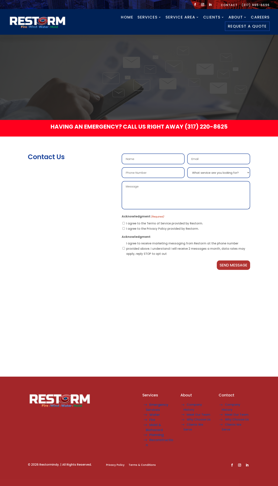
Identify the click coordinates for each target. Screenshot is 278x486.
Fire (152, 419)
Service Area (180, 17)
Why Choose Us (199, 419)
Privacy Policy (115, 465)
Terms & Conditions (142, 465)
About (235, 17)
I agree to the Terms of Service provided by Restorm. (164, 223)
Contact (229, 5)
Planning (156, 434)
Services (147, 17)
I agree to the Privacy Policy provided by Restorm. (162, 229)
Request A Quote (247, 26)
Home (127, 17)
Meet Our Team (198, 414)
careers (260, 17)
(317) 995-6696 (256, 5)
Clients (212, 17)
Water (154, 414)
